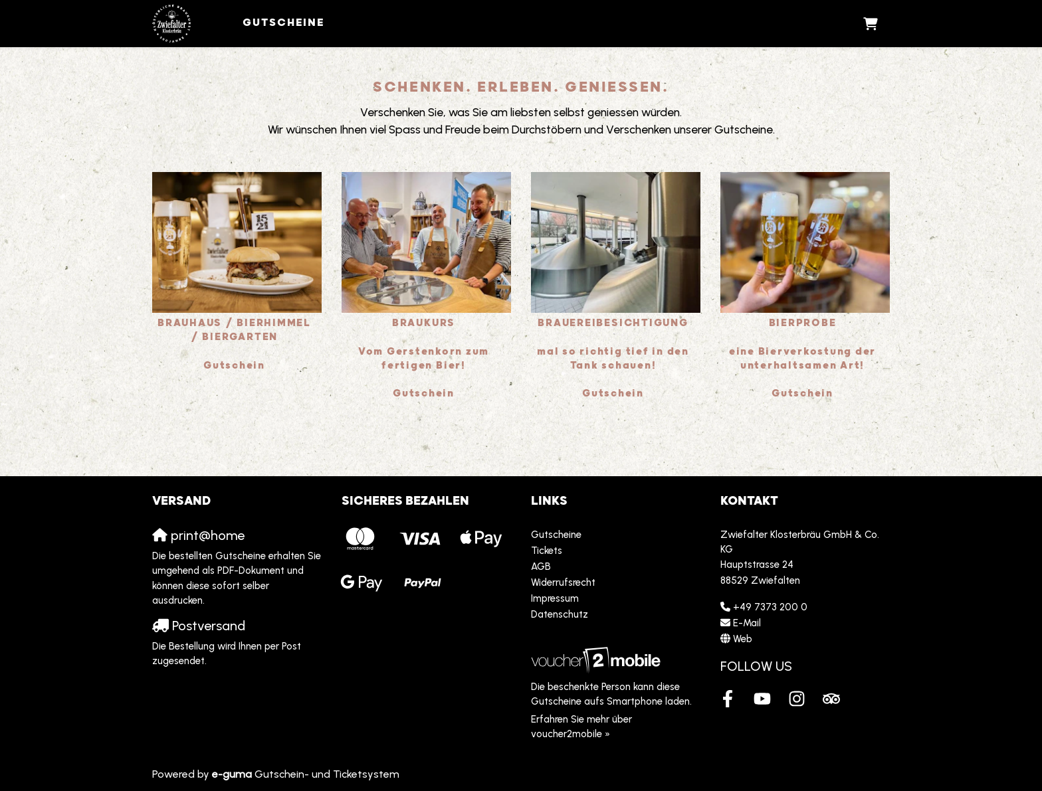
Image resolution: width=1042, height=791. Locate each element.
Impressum (555, 598)
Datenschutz (559, 614)
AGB (541, 566)
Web (742, 639)
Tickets (546, 551)
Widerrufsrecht (563, 582)
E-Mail (747, 623)
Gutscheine (284, 23)
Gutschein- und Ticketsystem (305, 774)
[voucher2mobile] (598, 659)
